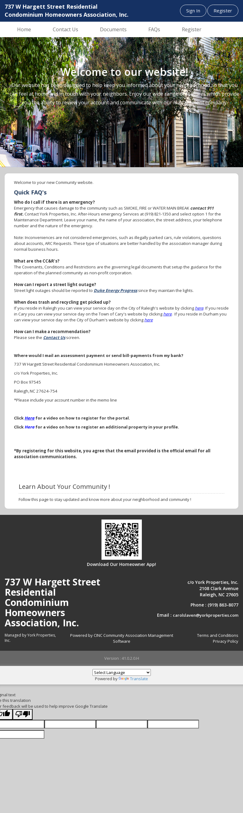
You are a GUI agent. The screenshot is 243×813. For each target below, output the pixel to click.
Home (24, 29)
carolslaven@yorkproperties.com (205, 615)
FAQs (154, 29)
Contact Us (65, 29)
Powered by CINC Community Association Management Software (121, 638)
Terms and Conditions (217, 635)
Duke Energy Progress (115, 290)
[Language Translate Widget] (121, 672)
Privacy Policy (225, 641)
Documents (113, 29)
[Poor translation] (23, 714)
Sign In (193, 10)
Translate (133, 678)
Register (223, 10)
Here (29, 418)
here (199, 308)
